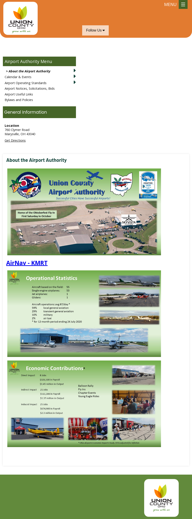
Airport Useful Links (19, 94)
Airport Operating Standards (26, 83)
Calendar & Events (18, 77)
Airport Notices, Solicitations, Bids (30, 88)
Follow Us (95, 30)
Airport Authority (22, 61)
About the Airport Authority (29, 71)
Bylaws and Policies (19, 100)
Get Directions (15, 140)
